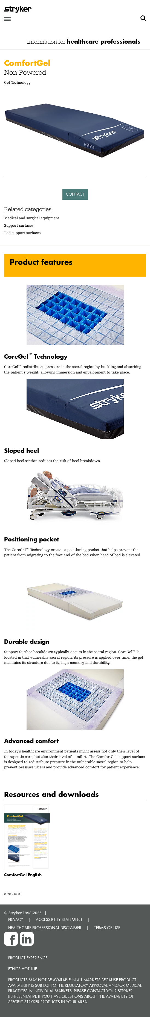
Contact (75, 194)
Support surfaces (18, 225)
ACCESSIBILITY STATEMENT (59, 919)
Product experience (27, 957)
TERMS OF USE (107, 927)
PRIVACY (15, 919)
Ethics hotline (22, 968)
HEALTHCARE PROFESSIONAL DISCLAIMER (44, 927)
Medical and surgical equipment (31, 218)
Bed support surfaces (22, 233)
